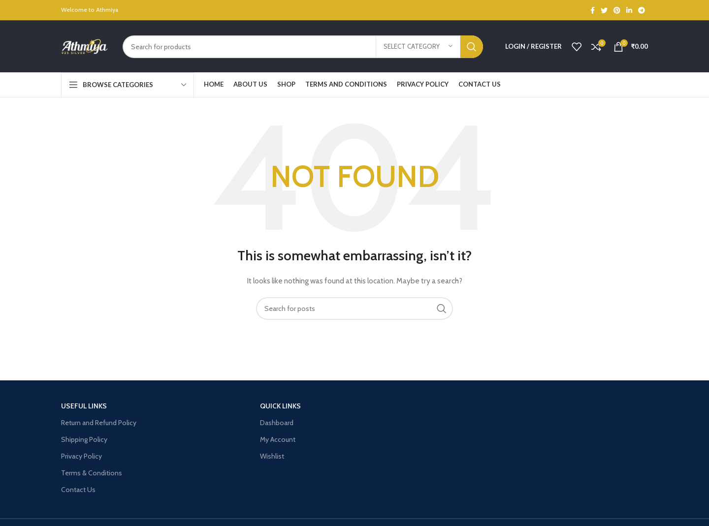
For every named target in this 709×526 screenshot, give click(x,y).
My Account (277, 439)
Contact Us (78, 489)
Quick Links (280, 406)
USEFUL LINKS (84, 406)
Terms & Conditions (91, 472)
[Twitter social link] (604, 10)
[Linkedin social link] (629, 10)
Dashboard (276, 422)
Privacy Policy (81, 456)
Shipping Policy (84, 439)
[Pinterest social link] (617, 10)
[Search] (303, 46)
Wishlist (272, 456)
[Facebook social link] (592, 10)
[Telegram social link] (641, 10)
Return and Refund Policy (98, 422)
